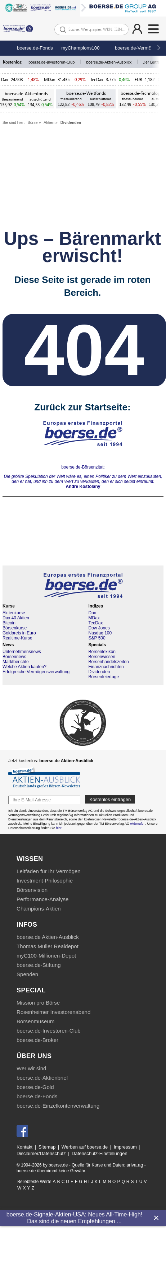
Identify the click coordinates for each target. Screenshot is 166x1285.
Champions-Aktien (39, 908)
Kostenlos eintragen (110, 799)
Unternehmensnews (22, 651)
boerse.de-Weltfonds (86, 93)
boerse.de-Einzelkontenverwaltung (58, 1106)
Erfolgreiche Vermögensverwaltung (36, 671)
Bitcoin (9, 622)
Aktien (49, 122)
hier (59, 828)
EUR (138, 79)
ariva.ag (134, 1165)
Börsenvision (32, 890)
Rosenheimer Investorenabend (53, 1012)
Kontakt (24, 1147)
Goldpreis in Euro (19, 632)
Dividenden (70, 122)
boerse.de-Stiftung (39, 965)
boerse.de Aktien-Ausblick (48, 937)
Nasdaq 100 (100, 632)
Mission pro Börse (38, 1003)
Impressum (125, 1147)
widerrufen (137, 823)
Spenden (27, 974)
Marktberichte (16, 661)
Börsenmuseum (35, 1021)
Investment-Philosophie (45, 880)
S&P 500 (97, 638)
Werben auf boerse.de (85, 1147)
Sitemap (47, 1147)
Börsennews (14, 656)
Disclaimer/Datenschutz (41, 1153)
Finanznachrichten (106, 666)
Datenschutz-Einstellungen (99, 1153)
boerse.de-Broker (37, 1040)
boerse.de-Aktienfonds (26, 93)
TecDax (96, 79)
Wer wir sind (31, 1068)
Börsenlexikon (102, 651)
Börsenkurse (15, 627)
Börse (33, 122)
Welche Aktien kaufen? (24, 666)
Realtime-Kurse (17, 638)
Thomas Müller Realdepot (47, 946)
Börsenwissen (102, 656)
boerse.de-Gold (35, 1087)
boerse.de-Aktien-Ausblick (109, 62)
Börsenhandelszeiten (109, 661)
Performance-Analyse (42, 899)
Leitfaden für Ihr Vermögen (49, 871)
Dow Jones (99, 627)
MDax (49, 79)
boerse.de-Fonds (35, 48)
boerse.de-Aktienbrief (42, 1078)
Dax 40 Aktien (16, 617)
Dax (4, 79)
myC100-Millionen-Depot (46, 956)
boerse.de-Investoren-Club (52, 62)
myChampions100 (80, 48)
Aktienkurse (14, 612)
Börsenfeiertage (104, 676)
